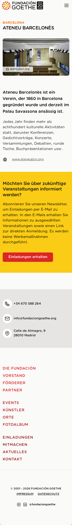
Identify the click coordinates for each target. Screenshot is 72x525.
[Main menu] (66, 5)
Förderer (14, 383)
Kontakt (12, 459)
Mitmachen (15, 445)
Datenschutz (48, 494)
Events (11, 403)
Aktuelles (15, 452)
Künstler (14, 410)
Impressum (25, 494)
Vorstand (14, 376)
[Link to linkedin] (25, 504)
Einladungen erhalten (27, 257)
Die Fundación (19, 368)
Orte (8, 417)
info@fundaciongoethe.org (35, 318)
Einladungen (18, 437)
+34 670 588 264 (27, 303)
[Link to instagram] (19, 504)
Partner (12, 390)
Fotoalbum (15, 425)
